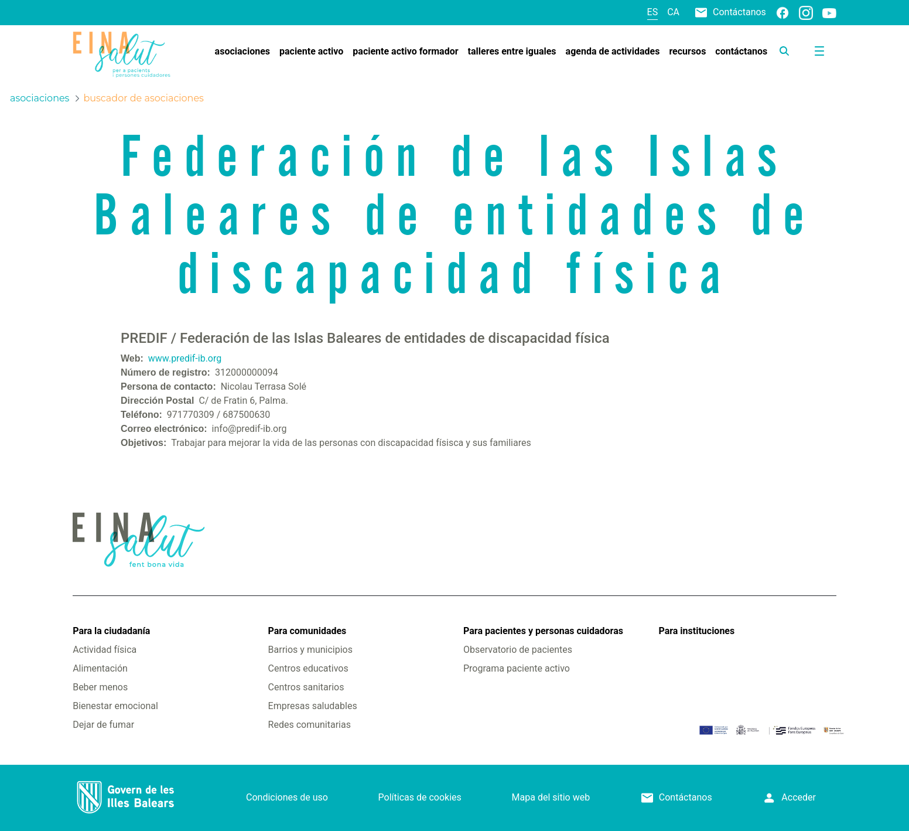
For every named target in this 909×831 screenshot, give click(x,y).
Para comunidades (307, 630)
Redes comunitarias (309, 724)
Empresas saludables (312, 705)
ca (673, 12)
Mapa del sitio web (551, 797)
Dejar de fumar (103, 724)
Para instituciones (696, 630)
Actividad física (104, 649)
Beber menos (100, 687)
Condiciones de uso (287, 797)
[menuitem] (242, 51)
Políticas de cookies (420, 797)
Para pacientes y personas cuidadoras (543, 630)
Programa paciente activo (516, 668)
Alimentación (100, 668)
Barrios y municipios (310, 649)
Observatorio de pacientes (517, 649)
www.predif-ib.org (184, 358)
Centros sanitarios (306, 687)
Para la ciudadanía (111, 630)
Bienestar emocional (115, 705)
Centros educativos (308, 668)
